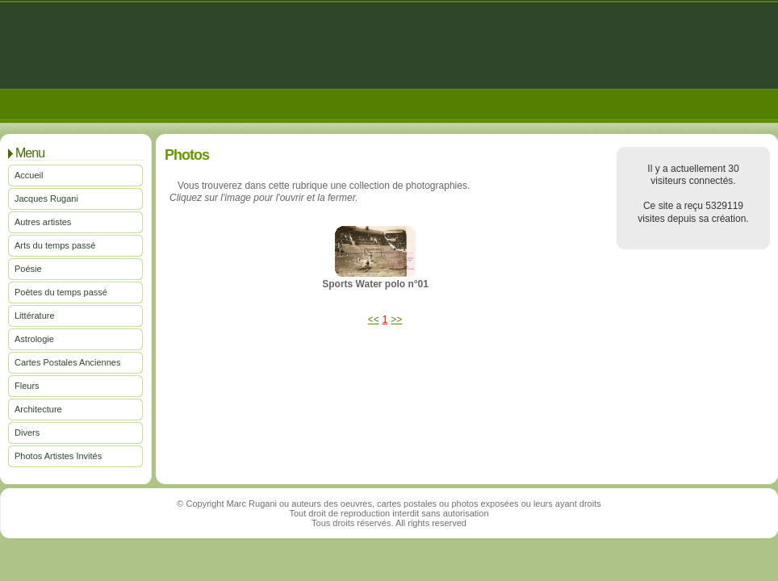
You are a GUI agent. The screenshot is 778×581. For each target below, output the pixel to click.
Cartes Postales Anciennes (67, 362)
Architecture (38, 409)
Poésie (28, 269)
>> (396, 319)
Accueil (29, 175)
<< (373, 319)
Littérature (35, 315)
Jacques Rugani (46, 198)
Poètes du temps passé (61, 292)
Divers (27, 432)
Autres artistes (43, 222)
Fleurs (27, 386)
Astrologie (34, 339)
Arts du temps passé (55, 245)
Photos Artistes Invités (58, 456)
